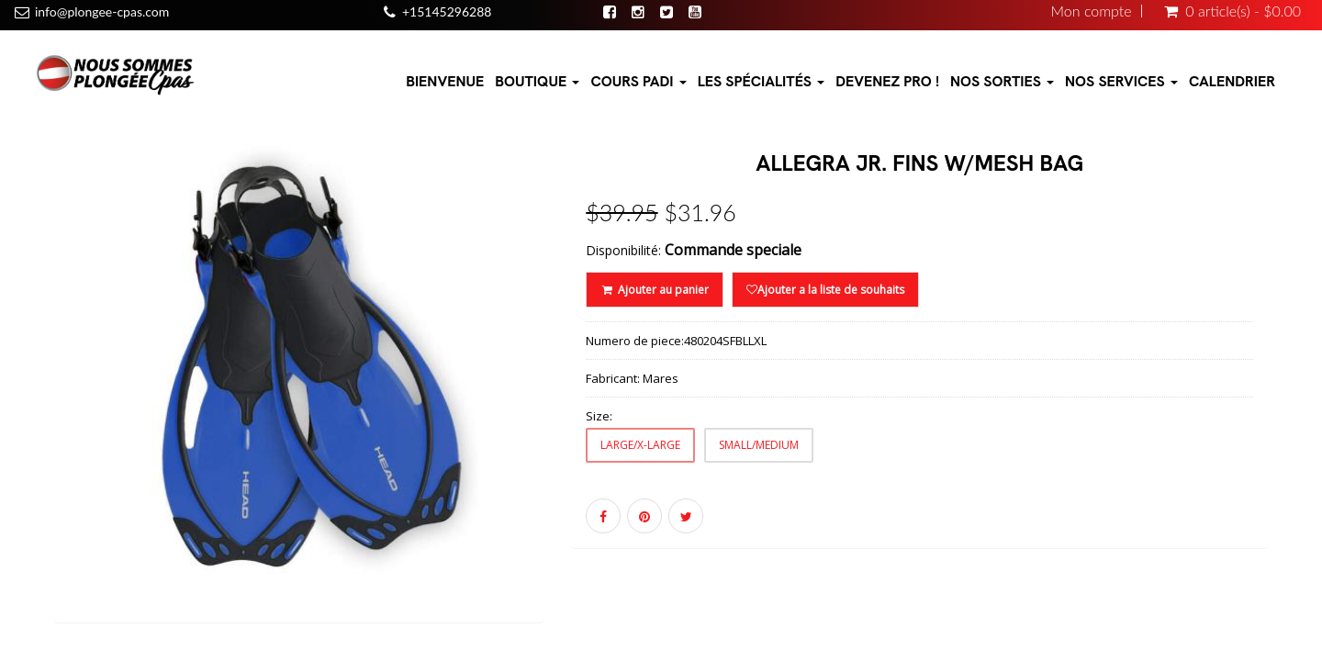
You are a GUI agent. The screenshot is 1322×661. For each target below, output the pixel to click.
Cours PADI (638, 81)
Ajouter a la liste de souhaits (825, 289)
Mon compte (1091, 11)
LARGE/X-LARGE (640, 445)
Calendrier (1232, 81)
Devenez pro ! (887, 81)
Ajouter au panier (654, 289)
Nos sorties (1002, 81)
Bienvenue (445, 81)
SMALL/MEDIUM (759, 445)
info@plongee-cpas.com (102, 11)
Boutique (537, 81)
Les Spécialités (761, 81)
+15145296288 (446, 11)
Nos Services (1121, 81)
